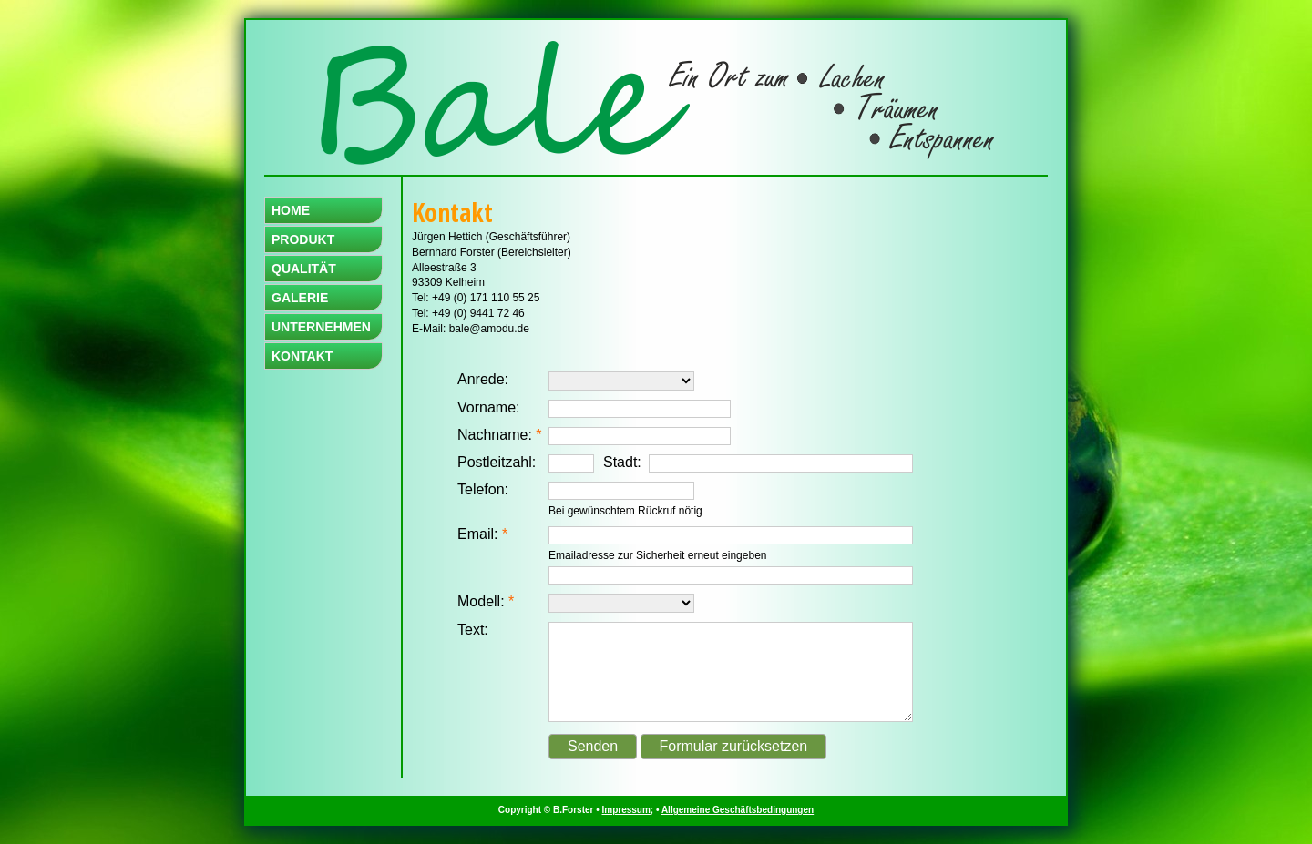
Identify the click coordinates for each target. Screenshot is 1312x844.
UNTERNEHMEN (321, 327)
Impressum (626, 810)
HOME (291, 210)
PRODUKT (303, 239)
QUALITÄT (304, 268)
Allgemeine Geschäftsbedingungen (737, 810)
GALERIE (300, 297)
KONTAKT (302, 356)
